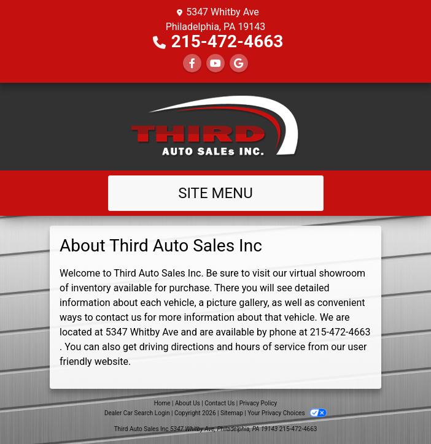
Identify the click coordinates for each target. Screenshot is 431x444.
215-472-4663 (227, 41)
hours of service (270, 347)
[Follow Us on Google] (239, 63)
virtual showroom (327, 273)
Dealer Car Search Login (137, 413)
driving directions (176, 347)
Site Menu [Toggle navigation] (215, 193)
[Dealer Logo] (215, 127)
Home (162, 403)
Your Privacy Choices (287, 413)
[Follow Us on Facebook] (192, 63)
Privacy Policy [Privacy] (258, 403)
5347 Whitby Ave (142, 332)
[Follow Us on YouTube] (215, 63)
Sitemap (231, 413)
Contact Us (219, 403)
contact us (119, 317)
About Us (187, 403)
